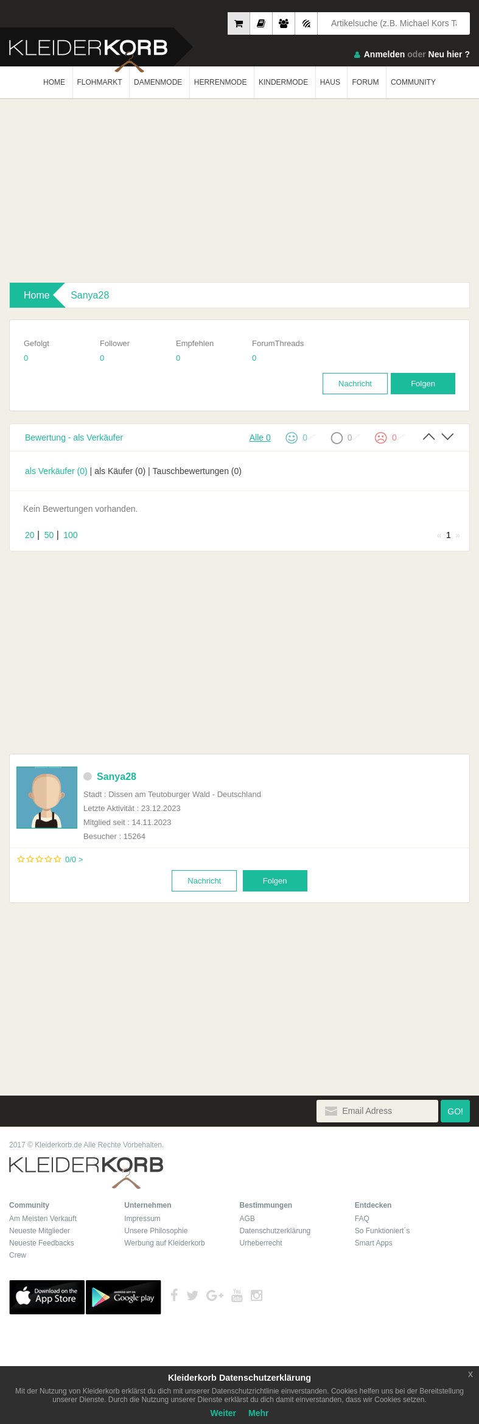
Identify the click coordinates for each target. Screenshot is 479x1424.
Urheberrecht (261, 1243)
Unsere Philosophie (155, 1230)
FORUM (365, 82)
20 (30, 535)
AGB (247, 1218)
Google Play (123, 1297)
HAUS (330, 82)
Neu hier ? (449, 54)
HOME (54, 82)
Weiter (224, 1413)
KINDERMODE (283, 82)
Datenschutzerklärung (275, 1230)
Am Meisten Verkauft (43, 1218)
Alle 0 (260, 437)
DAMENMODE (158, 82)
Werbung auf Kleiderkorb (164, 1243)
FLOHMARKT (99, 82)
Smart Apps (374, 1243)
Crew (17, 1255)
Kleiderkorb (86, 1173)
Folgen (423, 383)
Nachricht (355, 383)
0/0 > (74, 859)
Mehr (258, 1413)
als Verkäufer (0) (56, 471)
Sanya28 (90, 295)
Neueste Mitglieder (39, 1230)
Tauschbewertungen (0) (197, 471)
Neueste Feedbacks (41, 1243)
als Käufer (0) (119, 471)
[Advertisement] (239, 190)
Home (37, 295)
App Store (47, 1297)
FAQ (362, 1218)
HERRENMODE (220, 82)
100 (70, 535)
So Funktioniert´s (382, 1230)
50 (49, 535)
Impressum (142, 1218)
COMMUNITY (413, 82)
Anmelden (384, 54)
